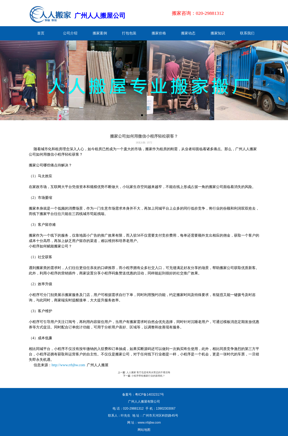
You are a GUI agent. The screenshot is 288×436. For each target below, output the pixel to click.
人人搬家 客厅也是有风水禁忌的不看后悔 (148, 372)
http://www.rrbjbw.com (68, 365)
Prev (5, 80)
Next (283, 80)
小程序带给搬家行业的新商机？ (148, 375)
